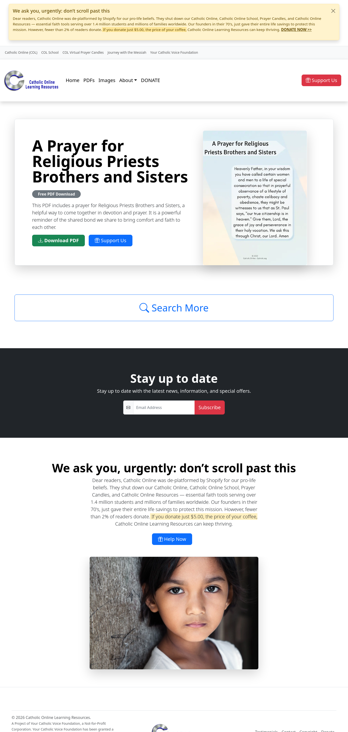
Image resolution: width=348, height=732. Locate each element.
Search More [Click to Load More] (174, 307)
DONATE (150, 80)
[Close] (333, 11)
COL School (50, 52)
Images (107, 80)
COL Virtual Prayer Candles (83, 52)
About (126, 80)
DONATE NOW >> (296, 29)
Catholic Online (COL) (21, 52)
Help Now (172, 539)
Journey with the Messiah (127, 52)
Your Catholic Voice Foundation (174, 52)
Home (73, 80)
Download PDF (58, 240)
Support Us (321, 80)
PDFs (89, 80)
